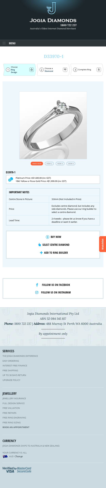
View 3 (60, 163)
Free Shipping (10, 370)
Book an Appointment (16, 427)
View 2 (49, 163)
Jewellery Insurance (14, 398)
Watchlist (102, 244)
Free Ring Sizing (12, 422)
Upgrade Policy (11, 380)
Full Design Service (14, 403)
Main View (36, 163)
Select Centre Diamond (55, 245)
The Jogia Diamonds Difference (20, 355)
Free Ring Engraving (14, 417)
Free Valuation (11, 408)
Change (19, 456)
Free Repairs (9, 412)
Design (14, 72)
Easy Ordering (11, 360)
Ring (13, 69)
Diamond (49, 71)
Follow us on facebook (56, 285)
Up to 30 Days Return (14, 375)
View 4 (71, 163)
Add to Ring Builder (56, 253)
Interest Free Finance (15, 365)
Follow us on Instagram (56, 292)
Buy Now (56, 237)
